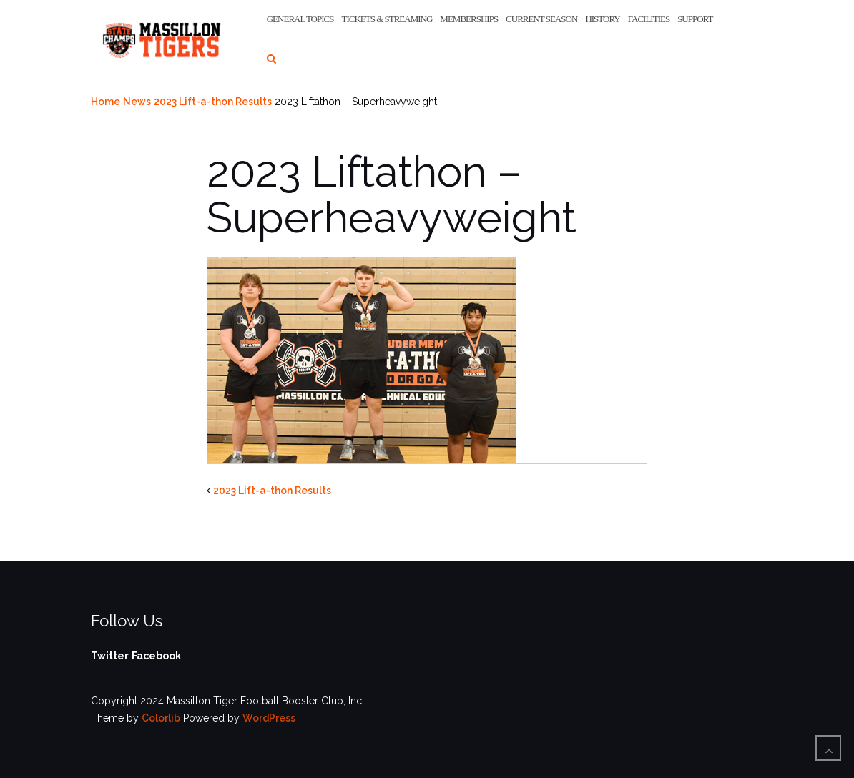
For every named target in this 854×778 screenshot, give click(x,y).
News (137, 101)
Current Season (541, 19)
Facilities (648, 19)
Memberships (469, 19)
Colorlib (161, 718)
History (602, 19)
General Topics (300, 19)
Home (105, 101)
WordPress (268, 718)
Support (694, 19)
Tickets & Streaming (386, 19)
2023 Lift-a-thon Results (213, 101)
